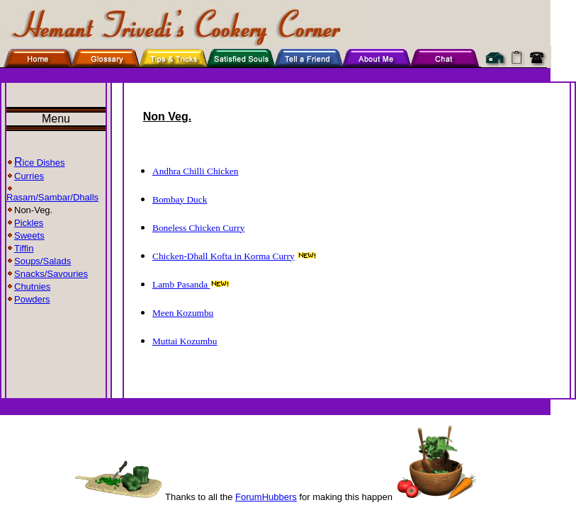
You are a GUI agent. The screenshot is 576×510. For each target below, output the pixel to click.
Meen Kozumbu (182, 312)
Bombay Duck (179, 199)
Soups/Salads (38, 261)
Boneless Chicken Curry (198, 227)
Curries (25, 176)
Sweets (25, 235)
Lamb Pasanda (181, 284)
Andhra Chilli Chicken (195, 171)
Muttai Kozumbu (184, 341)
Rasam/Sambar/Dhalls (52, 197)
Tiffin (19, 248)
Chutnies (32, 286)
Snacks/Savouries (47, 273)
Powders (28, 299)
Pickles (24, 222)
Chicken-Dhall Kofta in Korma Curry (223, 256)
